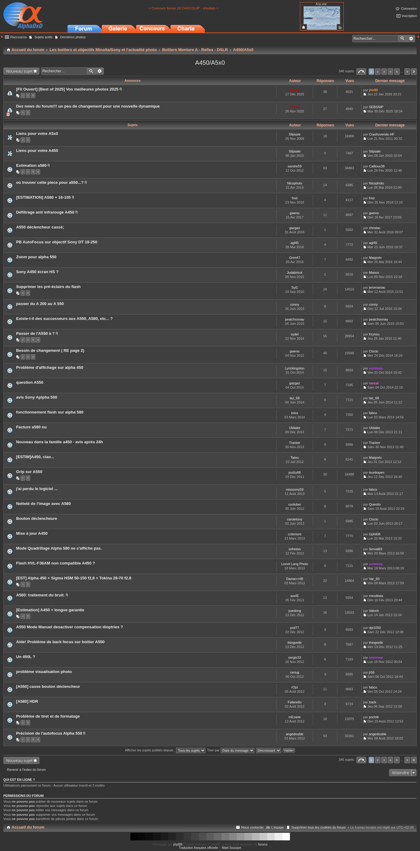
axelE (295, 596)
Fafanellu (294, 702)
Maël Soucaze (231, 847)
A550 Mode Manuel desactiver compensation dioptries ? (69, 627)
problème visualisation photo (44, 671)
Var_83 (374, 579)
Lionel (294, 90)
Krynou (374, 334)
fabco (373, 413)
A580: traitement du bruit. (40, 595)
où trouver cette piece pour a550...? (50, 182)
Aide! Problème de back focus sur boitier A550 (60, 642)
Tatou (295, 457)
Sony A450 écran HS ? (37, 271)
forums (263, 844)
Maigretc (375, 257)
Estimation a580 (31, 165)
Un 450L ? (25, 656)
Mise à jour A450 (32, 533)
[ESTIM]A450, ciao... (35, 457)
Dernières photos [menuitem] (73, 37)
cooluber (294, 504)
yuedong (294, 611)
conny (294, 304)
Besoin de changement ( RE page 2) (50, 350)
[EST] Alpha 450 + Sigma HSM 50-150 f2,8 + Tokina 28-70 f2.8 (73, 578)
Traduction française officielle (198, 847)
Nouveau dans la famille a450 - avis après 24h (59, 442)
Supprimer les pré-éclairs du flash (48, 286)
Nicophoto (294, 183)
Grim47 (294, 257)
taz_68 (295, 398)
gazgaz (294, 228)
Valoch (374, 611)
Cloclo (373, 351)
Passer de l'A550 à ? (35, 333)
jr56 (371, 672)
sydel (295, 334)
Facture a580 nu (31, 427)
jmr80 (373, 90)
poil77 (294, 628)
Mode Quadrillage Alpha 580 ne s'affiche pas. (59, 548)
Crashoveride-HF (381, 134)
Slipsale (295, 134)
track (372, 702)
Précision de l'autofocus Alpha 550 (49, 733)
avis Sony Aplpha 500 (36, 397)
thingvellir (294, 642)
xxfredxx (294, 549)
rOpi (294, 687)
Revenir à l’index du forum (26, 769)
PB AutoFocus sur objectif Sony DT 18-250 (56, 242)
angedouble (295, 734)
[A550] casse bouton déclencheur (48, 686)
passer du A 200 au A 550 (40, 303)
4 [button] (390, 71)
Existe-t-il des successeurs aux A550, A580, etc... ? (64, 318)
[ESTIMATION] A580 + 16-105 (43, 197)
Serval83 (375, 549)
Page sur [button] (361, 71)
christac (374, 228)
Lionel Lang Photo (294, 564)
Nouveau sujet (19, 71)
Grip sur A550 (29, 471)
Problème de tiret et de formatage (48, 716)
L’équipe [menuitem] (277, 827)
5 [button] (397, 71)
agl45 (295, 243)
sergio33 (294, 657)
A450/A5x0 (210, 62)
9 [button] (407, 71)
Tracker (294, 442)
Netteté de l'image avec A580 (43, 503)
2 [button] (378, 71)
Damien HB (294, 579)
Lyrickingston (295, 368)
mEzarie (294, 717)
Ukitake (294, 428)
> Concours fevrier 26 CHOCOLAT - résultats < (183, 8)
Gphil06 (374, 534)
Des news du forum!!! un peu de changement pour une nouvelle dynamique (88, 106)
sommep (376, 368)
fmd (294, 198)
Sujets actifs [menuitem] (43, 37)
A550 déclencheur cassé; (40, 227)
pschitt (374, 717)
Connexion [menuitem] (409, 8)
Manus (374, 272)
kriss (294, 413)
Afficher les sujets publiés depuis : (165, 750)
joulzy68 (294, 472)
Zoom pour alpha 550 (36, 257)
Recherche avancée (411, 38)
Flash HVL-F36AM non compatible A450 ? (55, 563)
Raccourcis (18, 37)
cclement (294, 534)
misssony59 (294, 489)
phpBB (177, 844)
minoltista (376, 596)
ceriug (294, 672)
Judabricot (294, 272)
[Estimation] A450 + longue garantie (50, 610)
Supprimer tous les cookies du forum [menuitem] (318, 827)
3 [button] (384, 71)
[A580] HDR (27, 701)
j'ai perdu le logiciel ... (37, 488)
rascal (374, 383)
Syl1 (294, 287)
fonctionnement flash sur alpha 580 (49, 412)
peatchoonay (294, 319)
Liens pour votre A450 (37, 150)
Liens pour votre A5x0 (37, 133)
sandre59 (295, 166)
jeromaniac (377, 287)
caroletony (294, 519)
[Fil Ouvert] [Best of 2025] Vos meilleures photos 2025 (67, 89)
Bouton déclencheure (36, 518)
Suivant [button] (414, 71)
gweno (294, 213)
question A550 (29, 382)
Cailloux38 (376, 166)
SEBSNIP (376, 107)
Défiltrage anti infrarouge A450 (45, 212)
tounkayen (376, 472)
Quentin (375, 504)
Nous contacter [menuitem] (252, 827)
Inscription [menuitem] (409, 16)
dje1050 (375, 628)
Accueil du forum (28, 827)
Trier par (230, 750)
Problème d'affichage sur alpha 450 (49, 367)
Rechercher (402, 38)
